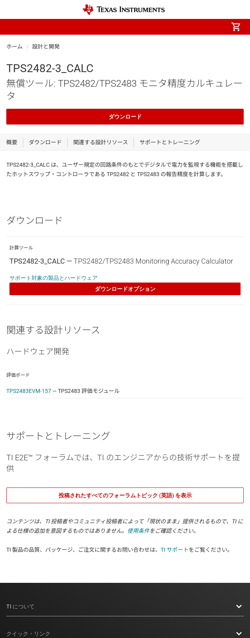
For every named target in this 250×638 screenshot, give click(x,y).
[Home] (123, 9)
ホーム (14, 46)
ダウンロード (125, 116)
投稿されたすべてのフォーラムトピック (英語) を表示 (125, 495)
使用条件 (138, 531)
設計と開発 (46, 46)
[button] (14, 27)
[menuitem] (170, 27)
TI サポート (175, 550)
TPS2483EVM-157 (28, 391)
